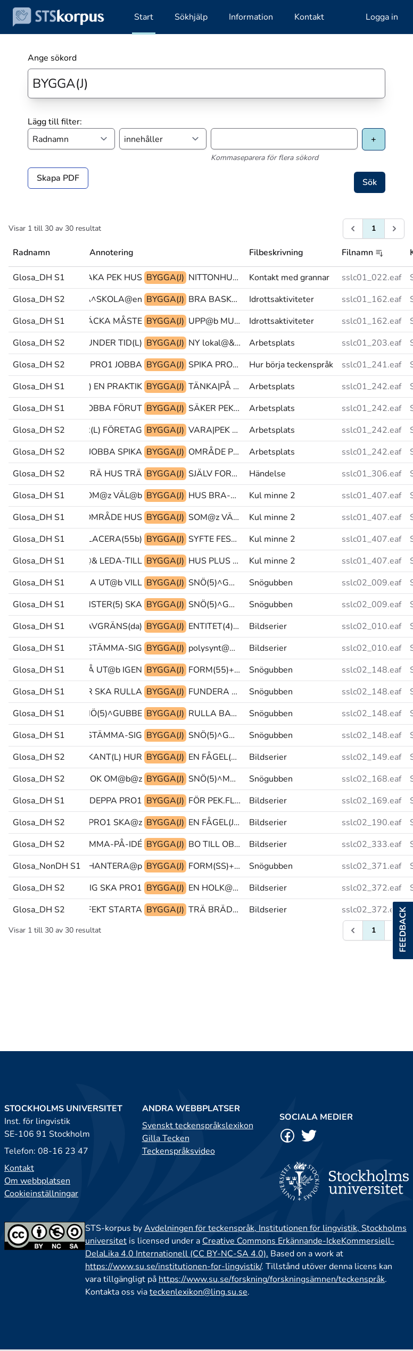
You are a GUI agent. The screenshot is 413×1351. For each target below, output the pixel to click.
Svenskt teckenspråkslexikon (197, 1125)
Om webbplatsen (37, 1181)
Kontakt (19, 1168)
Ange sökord (52, 58)
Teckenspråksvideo (178, 1151)
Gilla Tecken (165, 1138)
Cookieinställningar (41, 1193)
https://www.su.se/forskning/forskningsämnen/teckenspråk (272, 1279)
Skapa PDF (58, 178)
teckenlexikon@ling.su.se (198, 1292)
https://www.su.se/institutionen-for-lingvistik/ (173, 1266)
